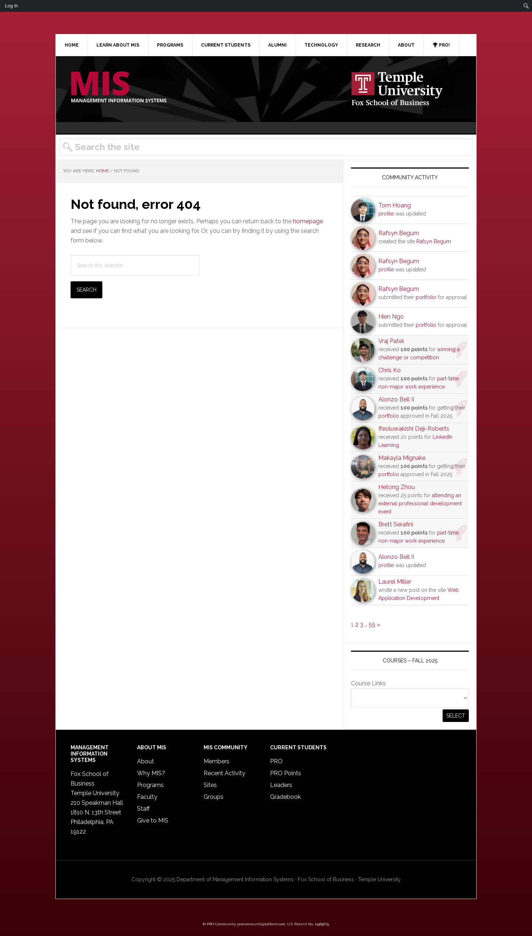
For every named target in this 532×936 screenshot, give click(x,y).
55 (372, 624)
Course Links (368, 683)
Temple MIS (119, 87)
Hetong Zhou (396, 487)
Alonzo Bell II (396, 399)
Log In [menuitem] (11, 6)
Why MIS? (151, 773)
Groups (214, 796)
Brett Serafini (395, 524)
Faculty (147, 796)
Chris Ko (389, 370)
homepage (308, 221)
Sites (210, 785)
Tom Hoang (394, 205)
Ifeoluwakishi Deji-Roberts (413, 428)
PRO (276, 761)
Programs (150, 785)
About (145, 761)
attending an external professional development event (420, 503)
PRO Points (285, 773)
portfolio (426, 297)
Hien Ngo (391, 316)
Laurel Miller (394, 581)
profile (386, 214)
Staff (143, 808)
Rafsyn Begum (398, 233)
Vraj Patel (391, 341)
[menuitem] (526, 6)
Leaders (281, 785)
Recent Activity (224, 773)
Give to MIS (152, 820)
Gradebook (285, 796)
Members (216, 761)
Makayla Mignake (402, 457)
